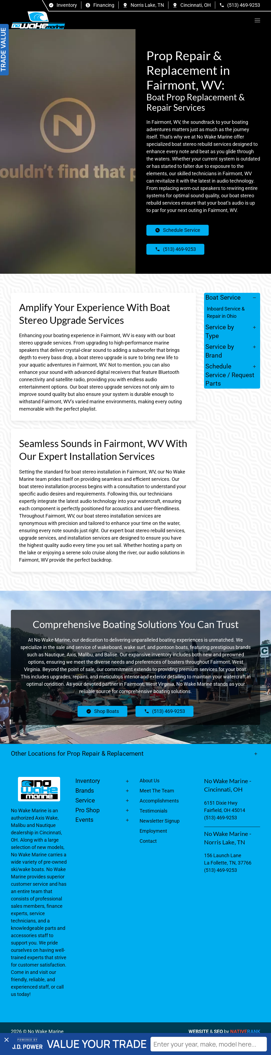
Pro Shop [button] (87, 810)
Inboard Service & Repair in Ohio (226, 312)
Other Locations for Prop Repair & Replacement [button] (78, 753)
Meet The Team (157, 790)
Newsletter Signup (160, 821)
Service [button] (85, 800)
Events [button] (84, 819)
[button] (257, 20)
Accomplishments (159, 801)
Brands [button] (84, 790)
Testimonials (153, 811)
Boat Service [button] (223, 297)
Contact (148, 841)
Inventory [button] (87, 780)
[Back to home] (38, 20)
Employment (153, 831)
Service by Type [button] (219, 331)
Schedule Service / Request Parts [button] (229, 375)
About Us (149, 780)
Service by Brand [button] (219, 351)
